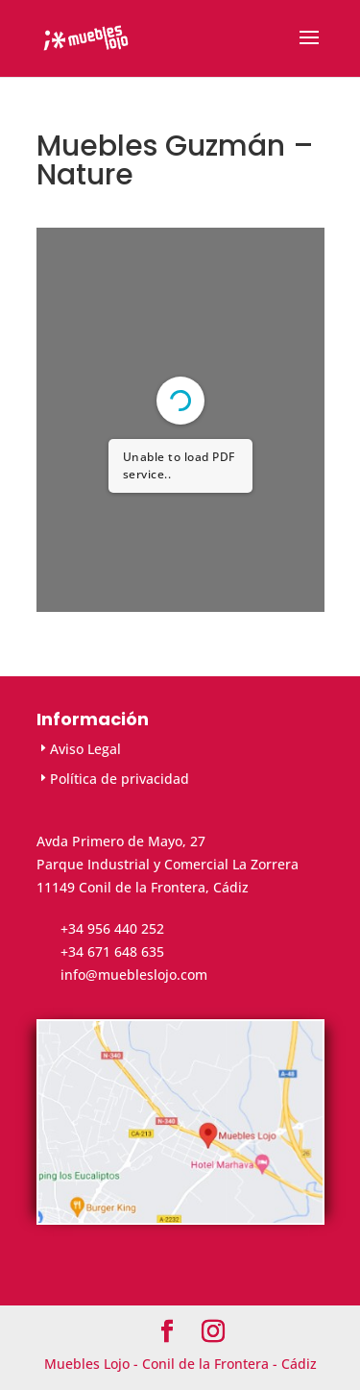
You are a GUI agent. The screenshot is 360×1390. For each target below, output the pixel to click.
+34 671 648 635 (112, 951)
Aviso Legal (85, 749)
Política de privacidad (119, 778)
